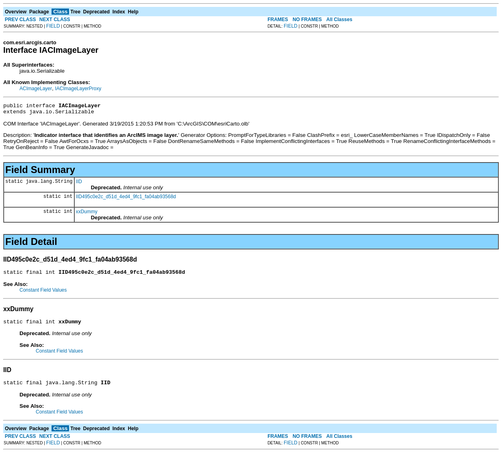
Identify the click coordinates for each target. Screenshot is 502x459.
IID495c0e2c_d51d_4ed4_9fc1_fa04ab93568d (126, 199)
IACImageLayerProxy (78, 88)
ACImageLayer (35, 88)
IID (79, 184)
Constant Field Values (43, 294)
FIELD (53, 26)
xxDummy (86, 214)
